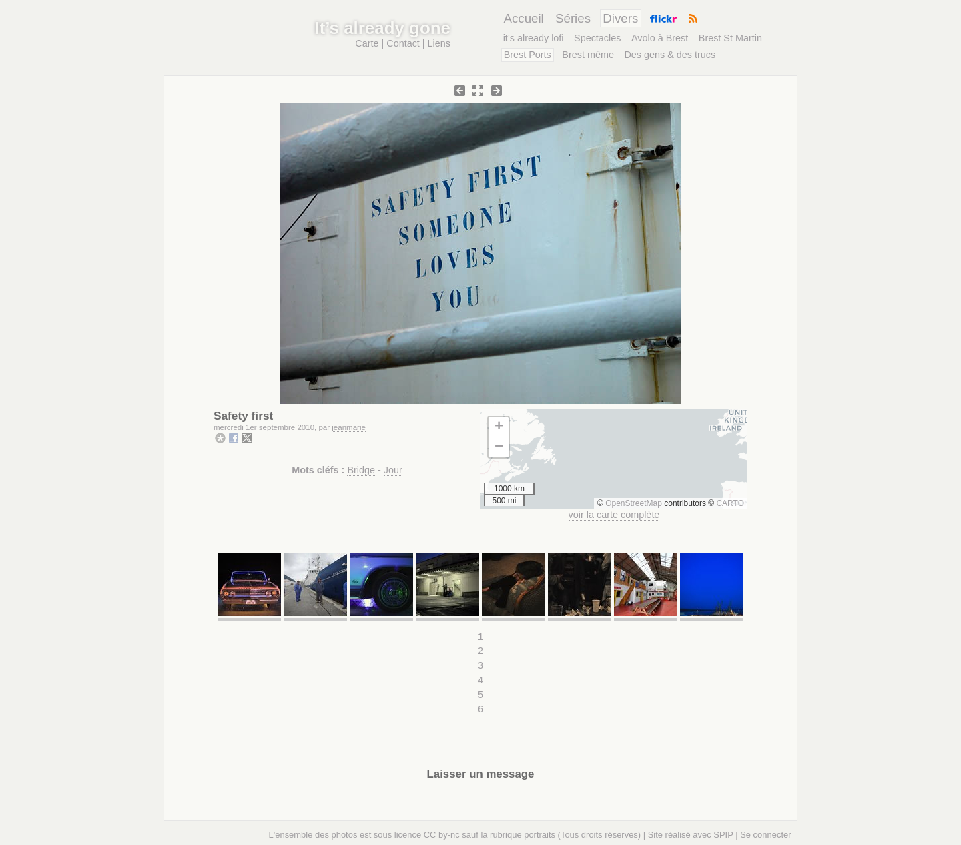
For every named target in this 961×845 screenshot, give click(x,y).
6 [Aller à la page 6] (480, 708)
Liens (439, 43)
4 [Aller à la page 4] (480, 680)
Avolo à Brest (659, 38)
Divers (620, 18)
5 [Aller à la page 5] (480, 694)
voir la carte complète (614, 514)
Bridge (361, 470)
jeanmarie (349, 427)
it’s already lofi (533, 38)
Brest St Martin (730, 38)
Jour (393, 470)
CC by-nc (442, 835)
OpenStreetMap (633, 503)
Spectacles (597, 38)
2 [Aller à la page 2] (480, 650)
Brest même (588, 54)
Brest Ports (527, 54)
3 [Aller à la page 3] (480, 665)
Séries (573, 18)
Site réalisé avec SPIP (690, 835)
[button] (499, 427)
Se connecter (765, 835)
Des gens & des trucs (669, 54)
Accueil (523, 18)
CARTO (730, 503)
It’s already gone (382, 28)
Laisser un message (481, 774)
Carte (366, 43)
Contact (403, 43)
